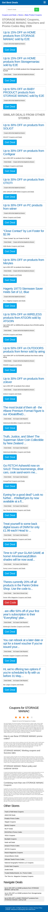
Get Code (10, 602)
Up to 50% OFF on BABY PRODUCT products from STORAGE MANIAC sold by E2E (21, 899)
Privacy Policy (38, 908)
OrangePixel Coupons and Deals (14, 481)
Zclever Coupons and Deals (12, 394)
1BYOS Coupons (10, 849)
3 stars (24, 717)
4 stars (28, 717)
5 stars (32, 717)
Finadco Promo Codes (12, 818)
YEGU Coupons (10, 835)
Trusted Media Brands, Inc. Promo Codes (18, 873)
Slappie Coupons (10, 822)
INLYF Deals (9, 829)
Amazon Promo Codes (12, 846)
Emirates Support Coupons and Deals (15, 655)
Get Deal (10, 49)
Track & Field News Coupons (14, 812)
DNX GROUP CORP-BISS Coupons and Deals (18, 192)
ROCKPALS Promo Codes (13, 832)
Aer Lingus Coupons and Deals (13, 684)
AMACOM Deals (10, 815)
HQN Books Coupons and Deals (13, 246)
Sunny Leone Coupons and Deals (14, 568)
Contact (30, 908)
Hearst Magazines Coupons (14, 852)
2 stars (20, 717)
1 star (16, 717)
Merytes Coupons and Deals (12, 275)
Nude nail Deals (10, 842)
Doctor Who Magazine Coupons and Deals (17, 539)
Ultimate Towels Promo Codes (14, 859)
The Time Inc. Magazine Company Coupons (19, 876)
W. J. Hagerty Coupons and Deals (14, 301)
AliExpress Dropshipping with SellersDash (23, 909)
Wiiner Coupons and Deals (12, 217)
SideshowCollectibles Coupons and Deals (16, 423)
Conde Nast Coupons (12, 866)
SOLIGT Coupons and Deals (12, 137)
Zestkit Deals (9, 869)
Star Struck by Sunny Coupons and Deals (16, 510)
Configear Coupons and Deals (13, 166)
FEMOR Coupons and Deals (12, 365)
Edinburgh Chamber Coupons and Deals (16, 626)
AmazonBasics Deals (12, 856)
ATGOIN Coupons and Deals (12, 334)
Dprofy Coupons (10, 825)
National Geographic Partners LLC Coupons (19, 863)
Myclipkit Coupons (11, 839)
